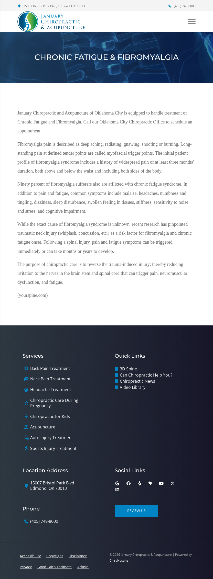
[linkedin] (117, 489)
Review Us (136, 510)
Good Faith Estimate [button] (54, 566)
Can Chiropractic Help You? (146, 375)
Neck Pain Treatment (50, 379)
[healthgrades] (150, 483)
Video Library (132, 387)
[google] (117, 483)
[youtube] (161, 483)
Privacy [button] (26, 566)
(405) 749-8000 (182, 6)
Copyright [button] (54, 555)
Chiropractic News (137, 381)
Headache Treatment (50, 389)
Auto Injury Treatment (51, 437)
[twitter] (172, 483)
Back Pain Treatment (50, 368)
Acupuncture (42, 427)
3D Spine (128, 369)
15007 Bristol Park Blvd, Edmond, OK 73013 (51, 6)
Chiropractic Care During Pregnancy (54, 403)
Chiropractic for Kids (50, 416)
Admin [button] (83, 566)
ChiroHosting (119, 560)
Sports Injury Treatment (53, 448)
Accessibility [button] (30, 555)
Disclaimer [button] (78, 555)
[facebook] (128, 483)
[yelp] (139, 483)
